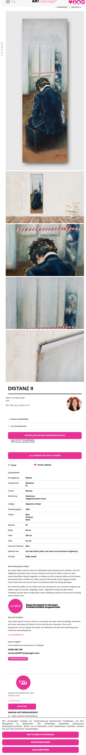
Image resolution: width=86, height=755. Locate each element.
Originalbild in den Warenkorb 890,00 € (45, 435)
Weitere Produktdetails (19, 419)
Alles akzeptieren (40, 750)
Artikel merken (44, 465)
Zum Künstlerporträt (18, 426)
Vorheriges (61, 7)
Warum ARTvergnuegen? (23, 712)
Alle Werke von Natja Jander (45, 456)
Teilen (13, 465)
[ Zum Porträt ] (16, 635)
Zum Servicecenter (18, 659)
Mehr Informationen (40, 742)
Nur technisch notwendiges (40, 735)
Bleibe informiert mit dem (21, 693)
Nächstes (76, 7)
